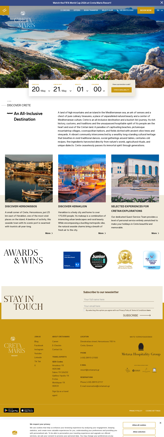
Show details (119, 432)
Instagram (38, 349)
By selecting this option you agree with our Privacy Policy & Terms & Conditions (118, 310)
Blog (36, 341)
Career (55, 341)
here (149, 310)
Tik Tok (37, 361)
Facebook (38, 345)
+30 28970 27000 (125, 10)
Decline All (139, 422)
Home (9, 101)
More (47, 233)
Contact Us (57, 349)
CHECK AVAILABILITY (121, 90)
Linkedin (38, 357)
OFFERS (77, 10)
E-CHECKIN (65, 10)
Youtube (38, 353)
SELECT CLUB (107, 10)
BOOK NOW (145, 10)
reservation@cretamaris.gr (98, 386)
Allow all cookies (139, 409)
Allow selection (139, 416)
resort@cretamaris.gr (89, 370)
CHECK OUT (57, 84)
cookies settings (70, 423)
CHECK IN (35, 84)
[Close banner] (160, 407)
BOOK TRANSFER (91, 10)
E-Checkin (56, 345)
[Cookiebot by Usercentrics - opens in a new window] (15, 432)
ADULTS (78, 84)
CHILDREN (95, 84)
